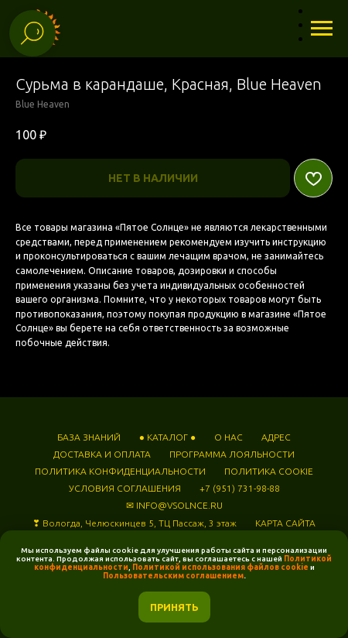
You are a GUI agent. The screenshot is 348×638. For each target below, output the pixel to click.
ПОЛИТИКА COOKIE (268, 471)
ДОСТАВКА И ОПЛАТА (102, 454)
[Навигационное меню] (322, 28)
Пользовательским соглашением (173, 575)
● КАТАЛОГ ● (167, 437)
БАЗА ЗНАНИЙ (89, 437)
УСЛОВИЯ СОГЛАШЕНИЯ (125, 488)
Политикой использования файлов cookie (220, 567)
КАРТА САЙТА (285, 523)
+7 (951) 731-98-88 (240, 488)
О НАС (228, 437)
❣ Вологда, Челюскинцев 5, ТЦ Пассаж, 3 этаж (134, 523)
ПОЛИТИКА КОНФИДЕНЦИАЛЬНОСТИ (120, 471)
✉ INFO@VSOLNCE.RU (174, 505)
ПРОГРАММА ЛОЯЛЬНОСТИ (232, 454)
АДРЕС (276, 437)
